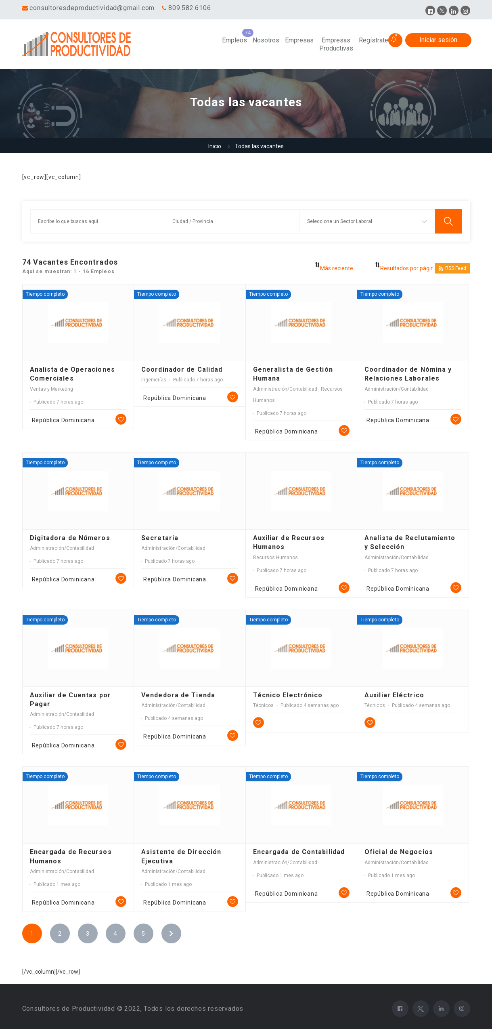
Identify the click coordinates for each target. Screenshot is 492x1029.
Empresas (299, 40)
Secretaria (159, 538)
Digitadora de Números (70, 538)
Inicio (214, 146)
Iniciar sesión (438, 40)
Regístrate (373, 40)
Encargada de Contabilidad (299, 852)
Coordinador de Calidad (181, 369)
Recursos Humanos (275, 557)
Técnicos (263, 705)
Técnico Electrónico (288, 695)
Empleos (234, 40)
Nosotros (266, 40)
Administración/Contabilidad (285, 389)
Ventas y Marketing (51, 389)
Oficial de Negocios (398, 852)
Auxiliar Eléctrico (394, 695)
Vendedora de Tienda (178, 695)
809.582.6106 (189, 8)
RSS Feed (452, 268)
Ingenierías (153, 380)
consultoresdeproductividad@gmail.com (92, 8)
